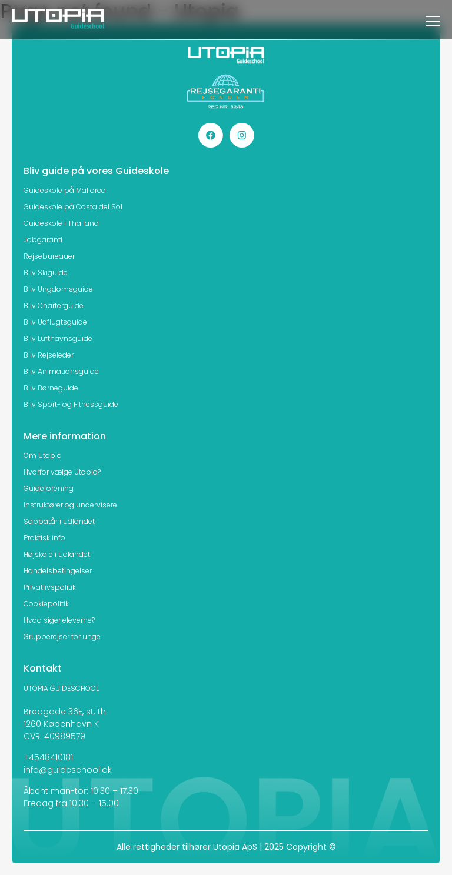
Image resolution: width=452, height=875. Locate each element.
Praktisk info (44, 538)
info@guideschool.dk (68, 770)
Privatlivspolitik (50, 587)
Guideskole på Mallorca (65, 190)
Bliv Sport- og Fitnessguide (71, 404)
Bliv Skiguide (46, 273)
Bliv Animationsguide (61, 371)
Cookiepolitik (46, 604)
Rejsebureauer (49, 256)
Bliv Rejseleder (49, 355)
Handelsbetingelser (58, 571)
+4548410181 (48, 757)
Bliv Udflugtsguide (55, 322)
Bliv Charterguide (54, 305)
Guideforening (49, 488)
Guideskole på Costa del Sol (73, 207)
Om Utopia (43, 455)
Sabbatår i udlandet (59, 521)
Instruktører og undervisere (70, 505)
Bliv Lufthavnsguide (58, 338)
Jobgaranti (43, 240)
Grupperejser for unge (62, 637)
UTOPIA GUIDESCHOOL (61, 688)
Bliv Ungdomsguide (58, 289)
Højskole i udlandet (57, 554)
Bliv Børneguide (51, 388)
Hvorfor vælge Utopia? (62, 472)
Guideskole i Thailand (61, 223)
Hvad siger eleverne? (59, 620)
